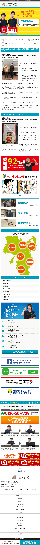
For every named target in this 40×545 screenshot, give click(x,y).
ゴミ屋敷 (5, 286)
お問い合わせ (20, 531)
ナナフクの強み (20, 509)
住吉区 (3, 54)
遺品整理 (5, 283)
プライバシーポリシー (20, 528)
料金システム (6, 294)
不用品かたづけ (7, 280)
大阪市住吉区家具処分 (12, 57)
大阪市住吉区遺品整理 (11, 121)
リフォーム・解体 (20, 504)
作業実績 (7, 54)
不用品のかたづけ (20, 496)
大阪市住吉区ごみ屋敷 (10, 55)
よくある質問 (20, 517)
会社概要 (20, 534)
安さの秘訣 (6, 291)
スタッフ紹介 (20, 515)
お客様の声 (6, 297)
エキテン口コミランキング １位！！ (12, 114)
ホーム (20, 493)
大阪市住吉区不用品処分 (23, 55)
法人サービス (6, 288)
